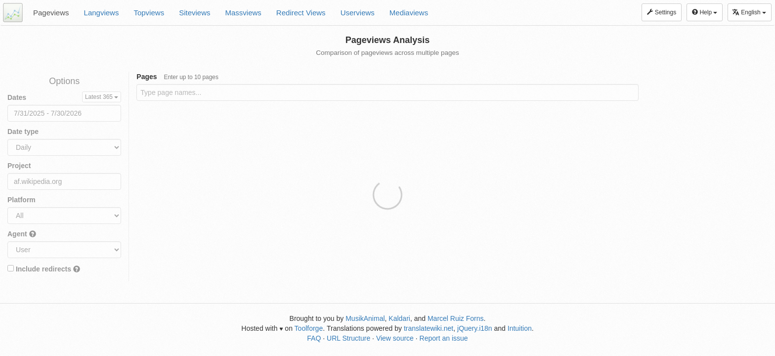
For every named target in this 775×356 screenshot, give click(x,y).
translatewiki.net (428, 328)
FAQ (314, 338)
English (749, 12)
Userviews (358, 12)
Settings (661, 12)
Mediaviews (408, 12)
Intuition (520, 328)
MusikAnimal (365, 318)
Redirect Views (301, 12)
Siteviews (194, 12)
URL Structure (348, 338)
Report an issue (444, 338)
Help (704, 12)
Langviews (101, 12)
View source (395, 338)
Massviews (243, 12)
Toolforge (309, 328)
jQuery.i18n (474, 328)
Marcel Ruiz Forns (456, 318)
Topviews (148, 12)
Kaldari (399, 318)
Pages (177, 77)
